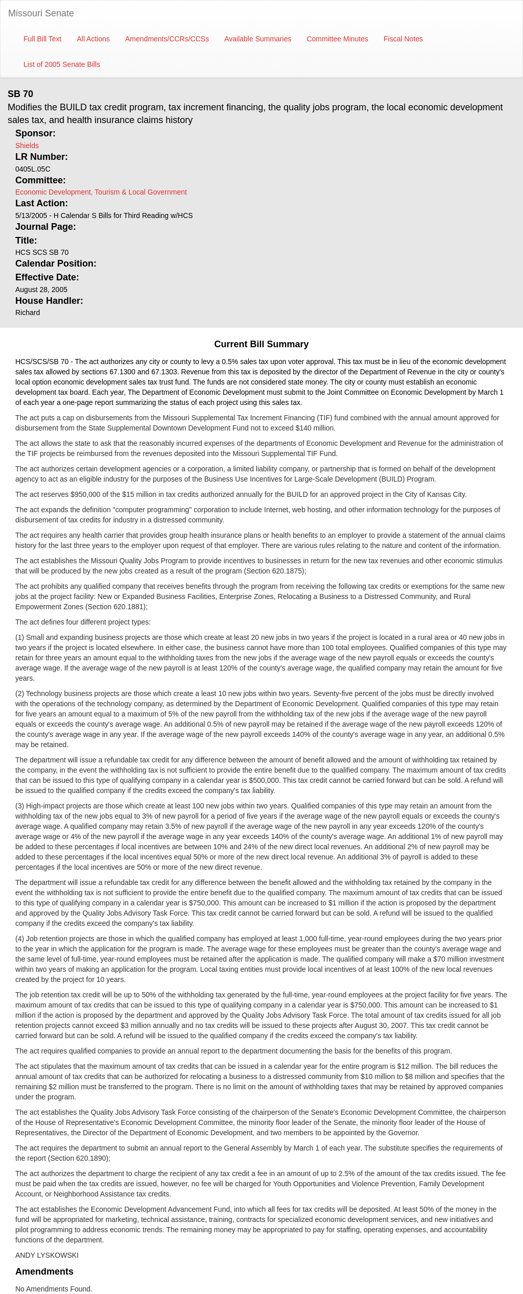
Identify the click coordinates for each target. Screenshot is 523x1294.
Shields (27, 145)
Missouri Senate (41, 13)
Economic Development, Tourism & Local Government (101, 192)
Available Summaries (257, 39)
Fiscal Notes (403, 39)
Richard (27, 312)
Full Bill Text (42, 39)
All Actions (93, 39)
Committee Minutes (337, 39)
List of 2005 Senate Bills (61, 64)
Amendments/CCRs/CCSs (167, 39)
